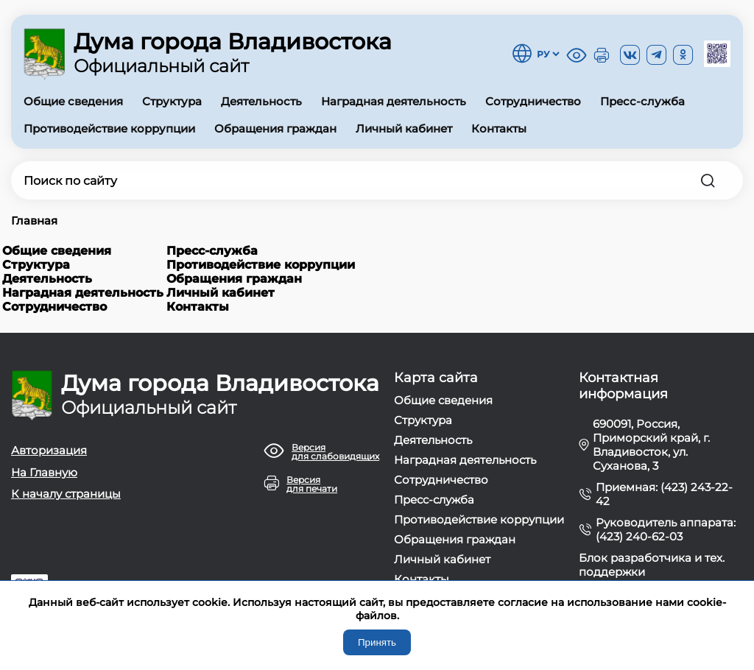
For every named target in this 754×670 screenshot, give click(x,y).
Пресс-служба (642, 101)
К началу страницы (66, 494)
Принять (377, 642)
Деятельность (261, 101)
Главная (34, 221)
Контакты (498, 128)
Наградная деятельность (393, 101)
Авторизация (49, 450)
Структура (172, 101)
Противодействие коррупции (109, 128)
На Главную (44, 472)
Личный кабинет (404, 128)
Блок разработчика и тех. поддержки (652, 565)
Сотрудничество (533, 101)
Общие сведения (73, 101)
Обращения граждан (275, 128)
